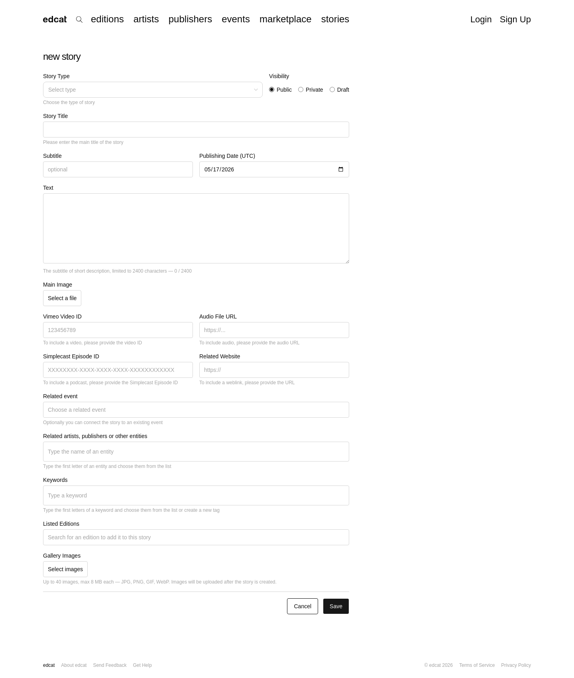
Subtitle (52, 156)
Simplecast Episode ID (71, 356)
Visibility (279, 76)
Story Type (56, 76)
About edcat (73, 665)
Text (48, 188)
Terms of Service (477, 665)
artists (146, 19)
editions (107, 19)
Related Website (219, 356)
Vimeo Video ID (62, 316)
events (236, 19)
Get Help (142, 665)
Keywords (55, 480)
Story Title (55, 116)
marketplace (285, 19)
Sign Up (515, 19)
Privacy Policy (516, 665)
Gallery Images (62, 555)
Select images (65, 569)
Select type (153, 89)
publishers (190, 19)
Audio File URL (218, 316)
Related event (60, 396)
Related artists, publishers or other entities (95, 436)
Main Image (57, 284)
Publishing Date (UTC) (227, 156)
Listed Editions (61, 524)
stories (335, 19)
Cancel (302, 606)
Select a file (62, 298)
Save (336, 606)
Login (481, 19)
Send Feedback (109, 665)
